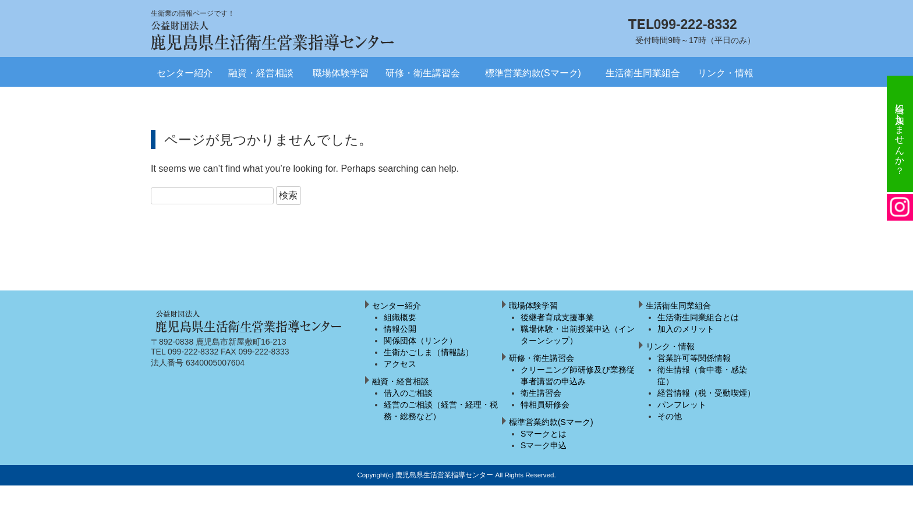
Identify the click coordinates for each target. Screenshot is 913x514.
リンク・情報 (725, 73)
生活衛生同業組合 (643, 73)
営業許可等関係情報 (694, 358)
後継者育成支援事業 (557, 317)
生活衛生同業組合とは (698, 317)
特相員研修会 (545, 404)
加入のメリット (685, 329)
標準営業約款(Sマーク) (533, 73)
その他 (669, 416)
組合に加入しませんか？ (900, 134)
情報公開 (400, 329)
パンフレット (681, 404)
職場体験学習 (341, 73)
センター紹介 (185, 73)
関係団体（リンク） (420, 340)
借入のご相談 (408, 393)
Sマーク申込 (544, 445)
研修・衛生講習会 (422, 73)
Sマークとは (544, 433)
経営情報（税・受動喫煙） (706, 393)
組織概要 (400, 317)
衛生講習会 (541, 393)
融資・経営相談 (260, 73)
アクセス (400, 363)
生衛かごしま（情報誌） (428, 352)
